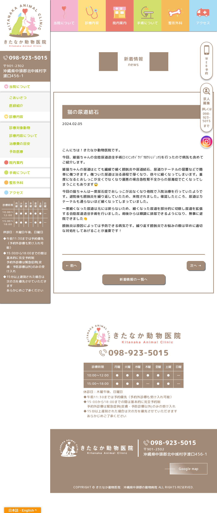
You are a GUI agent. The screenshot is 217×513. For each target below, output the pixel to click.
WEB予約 (206, 66)
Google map (188, 468)
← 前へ (71, 265)
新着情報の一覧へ (134, 279)
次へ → (196, 265)
